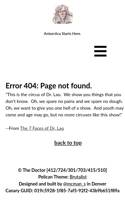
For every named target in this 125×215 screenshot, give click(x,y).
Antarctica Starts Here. (62, 33)
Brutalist (78, 177)
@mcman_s (74, 184)
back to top (68, 142)
